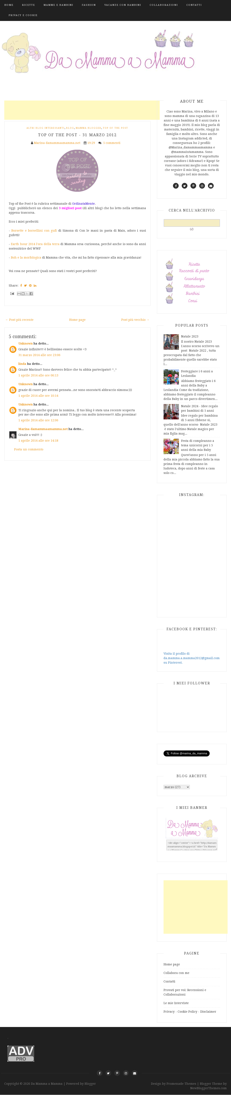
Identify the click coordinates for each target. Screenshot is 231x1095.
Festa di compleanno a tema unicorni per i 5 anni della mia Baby (197, 445)
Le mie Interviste (176, 1003)
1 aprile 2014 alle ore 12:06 (38, 420)
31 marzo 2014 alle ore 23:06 (39, 355)
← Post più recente (19, 319)
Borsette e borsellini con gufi (34, 230)
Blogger (90, 1083)
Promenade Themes (181, 1083)
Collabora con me (176, 973)
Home (8, 5)
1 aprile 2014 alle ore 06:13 (38, 375)
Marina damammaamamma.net (43, 429)
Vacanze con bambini (122, 5)
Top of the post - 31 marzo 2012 (77, 135)
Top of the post (115, 128)
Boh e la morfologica (26, 257)
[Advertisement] (82, 110)
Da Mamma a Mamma (47, 1083)
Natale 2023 (189, 336)
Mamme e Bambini (58, 5)
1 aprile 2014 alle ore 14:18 (38, 440)
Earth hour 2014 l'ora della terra (35, 244)
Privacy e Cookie (23, 15)
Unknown (25, 343)
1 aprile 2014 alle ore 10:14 (38, 395)
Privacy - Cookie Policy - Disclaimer (190, 1011)
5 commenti (112, 143)
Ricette (28, 5)
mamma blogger (88, 128)
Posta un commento (28, 449)
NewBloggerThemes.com (208, 1088)
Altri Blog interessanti (45, 128)
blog (70, 128)
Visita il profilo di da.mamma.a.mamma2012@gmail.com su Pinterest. (192, 658)
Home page (77, 319)
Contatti (194, 5)
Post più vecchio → (135, 319)
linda (22, 363)
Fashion (89, 5)
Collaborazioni (164, 5)
